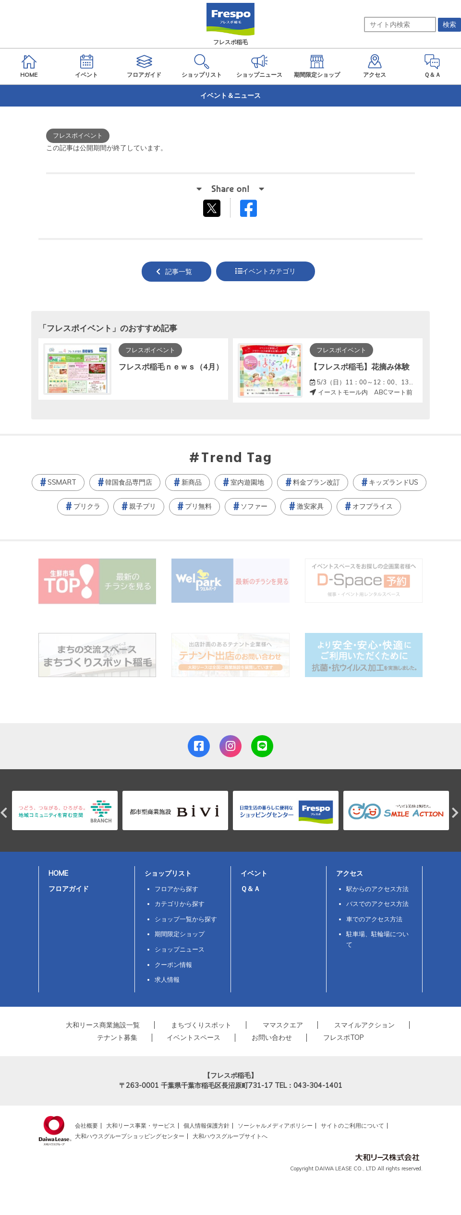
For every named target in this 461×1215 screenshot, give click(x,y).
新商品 (192, 482)
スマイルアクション (364, 1025)
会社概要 (86, 1125)
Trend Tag (236, 459)
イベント (254, 873)
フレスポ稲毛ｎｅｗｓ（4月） (171, 366)
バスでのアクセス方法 (377, 903)
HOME (58, 873)
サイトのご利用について (352, 1125)
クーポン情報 (173, 964)
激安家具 (310, 506)
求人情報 (167, 979)
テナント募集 (117, 1037)
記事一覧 (178, 271)
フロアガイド (69, 888)
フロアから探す (176, 889)
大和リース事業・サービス (140, 1125)
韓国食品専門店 (128, 482)
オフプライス (372, 506)
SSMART (62, 482)
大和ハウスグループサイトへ (230, 1136)
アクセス (349, 873)
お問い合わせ (272, 1037)
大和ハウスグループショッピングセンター (129, 1136)
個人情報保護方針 (206, 1125)
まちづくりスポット (201, 1025)
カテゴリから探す (180, 903)
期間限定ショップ (180, 934)
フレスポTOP (343, 1037)
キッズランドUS (393, 482)
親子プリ (142, 506)
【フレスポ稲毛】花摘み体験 (360, 366)
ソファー (254, 506)
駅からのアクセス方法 (377, 889)
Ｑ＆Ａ (250, 888)
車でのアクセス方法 (374, 919)
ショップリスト (168, 873)
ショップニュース (180, 949)
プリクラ (86, 506)
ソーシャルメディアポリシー (275, 1125)
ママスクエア (283, 1025)
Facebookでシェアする (254, 210)
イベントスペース (193, 1037)
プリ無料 (198, 506)
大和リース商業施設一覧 (103, 1025)
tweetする (212, 207)
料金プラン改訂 (316, 482)
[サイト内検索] (400, 24)
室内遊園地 (247, 482)
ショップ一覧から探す (186, 919)
